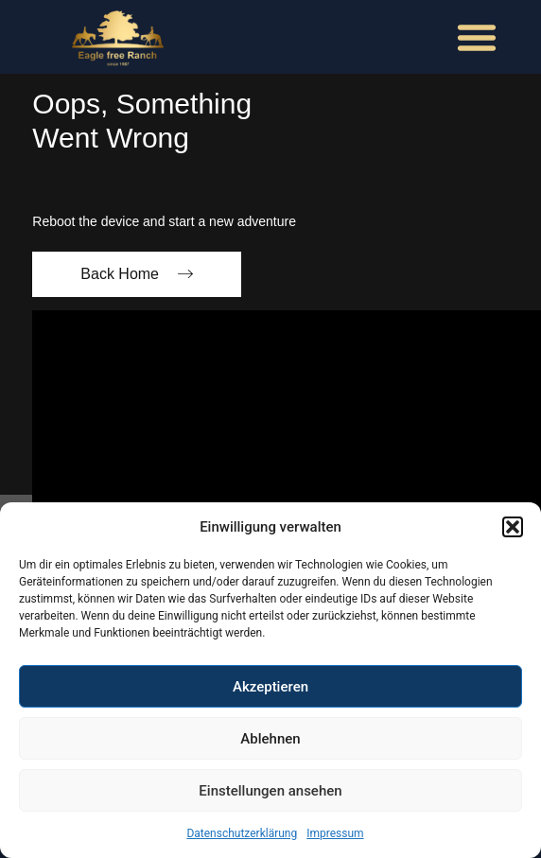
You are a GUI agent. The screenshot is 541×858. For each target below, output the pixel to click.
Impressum (334, 833)
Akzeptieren (270, 686)
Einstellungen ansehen (270, 790)
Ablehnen (270, 738)
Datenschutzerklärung (241, 833)
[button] (512, 526)
